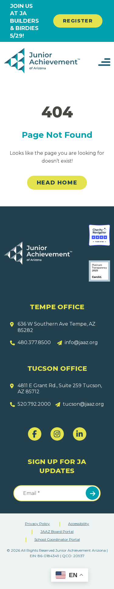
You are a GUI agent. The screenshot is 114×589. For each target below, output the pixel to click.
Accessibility (78, 523)
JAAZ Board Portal (57, 531)
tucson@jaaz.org (83, 404)
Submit (92, 493)
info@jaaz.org (81, 342)
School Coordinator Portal (57, 539)
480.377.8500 (34, 342)
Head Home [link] (57, 182)
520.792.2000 (34, 404)
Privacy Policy (37, 523)
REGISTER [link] (78, 21)
